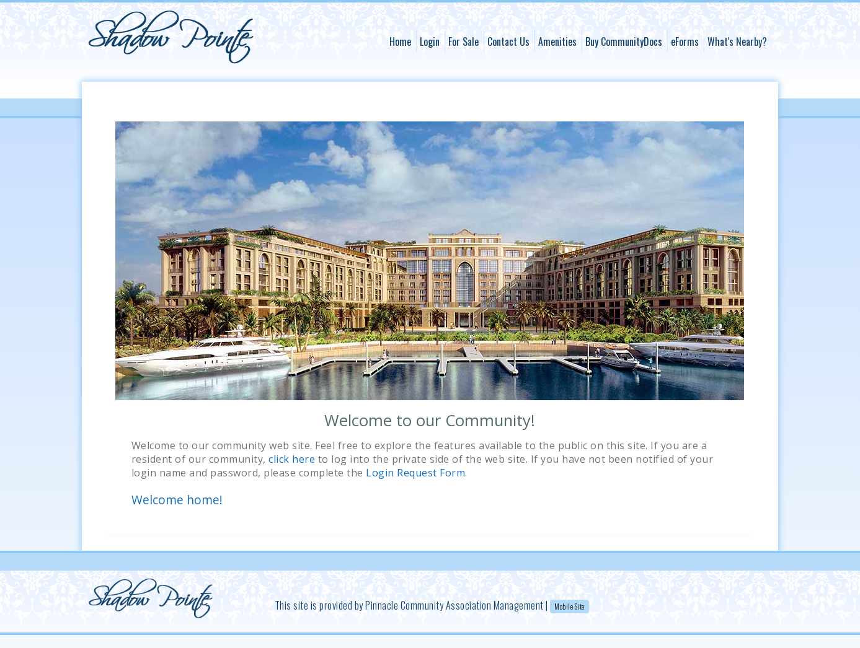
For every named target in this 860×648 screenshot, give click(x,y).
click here (291, 459)
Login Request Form (415, 472)
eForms (685, 41)
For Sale (463, 41)
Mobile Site (569, 606)
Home (400, 41)
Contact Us (508, 41)
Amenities (557, 41)
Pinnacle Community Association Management (454, 605)
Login (430, 41)
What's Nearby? (737, 41)
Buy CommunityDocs (623, 41)
